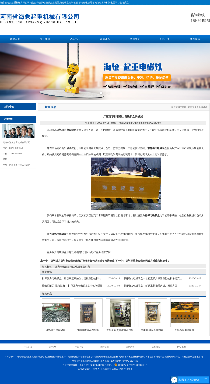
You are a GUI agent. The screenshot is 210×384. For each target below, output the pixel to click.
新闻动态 (105, 39)
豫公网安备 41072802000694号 (131, 365)
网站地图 (181, 346)
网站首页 (15, 39)
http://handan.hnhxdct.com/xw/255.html (140, 122)
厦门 (95, 369)
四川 (99, 369)
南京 (109, 369)
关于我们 (45, 39)
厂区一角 (165, 39)
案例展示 (195, 39)
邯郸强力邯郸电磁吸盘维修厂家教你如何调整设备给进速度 (82, 260)
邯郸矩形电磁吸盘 (184, 330)
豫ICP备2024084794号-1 (102, 365)
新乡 (130, 369)
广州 (126, 369)
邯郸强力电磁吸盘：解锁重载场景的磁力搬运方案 (150, 285)
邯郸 (121, 369)
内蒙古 (115, 369)
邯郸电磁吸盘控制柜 (88, 330)
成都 (104, 369)
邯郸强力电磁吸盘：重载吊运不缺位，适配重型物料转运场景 (75, 278)
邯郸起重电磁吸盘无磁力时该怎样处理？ (147, 260)
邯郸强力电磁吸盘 (55, 329)
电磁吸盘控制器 (51, 2)
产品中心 (75, 39)
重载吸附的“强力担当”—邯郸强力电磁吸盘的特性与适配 (72, 285)
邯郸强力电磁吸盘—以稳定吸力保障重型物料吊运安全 (152, 278)
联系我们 (156, 346)
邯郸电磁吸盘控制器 (152, 330)
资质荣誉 (135, 39)
